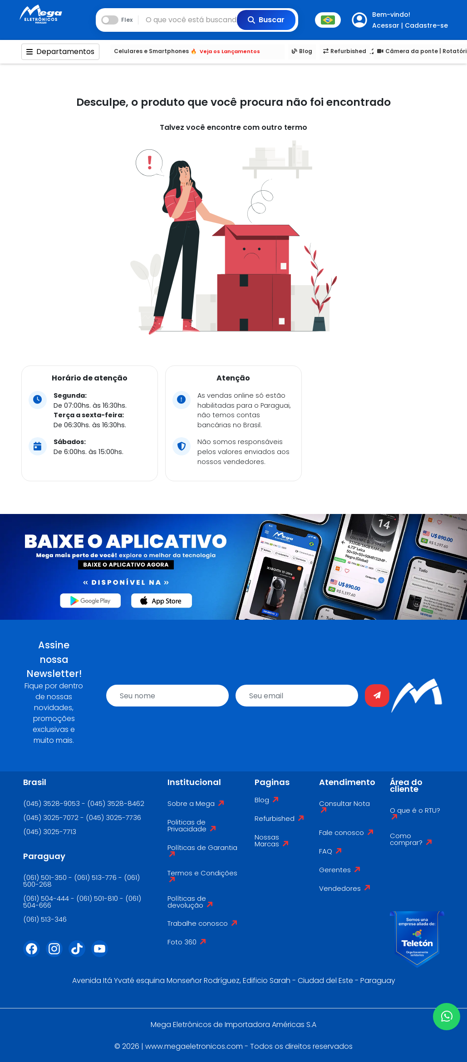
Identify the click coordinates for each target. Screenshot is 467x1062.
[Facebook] (34, 954)
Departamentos (60, 51)
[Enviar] (377, 695)
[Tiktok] (80, 954)
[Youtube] (102, 954)
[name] (167, 695)
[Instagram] (57, 954)
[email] (297, 695)
